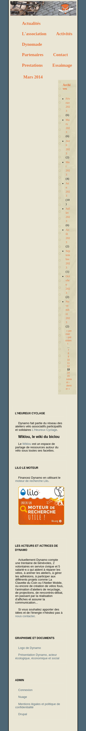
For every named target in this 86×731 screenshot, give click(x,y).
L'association (34, 33)
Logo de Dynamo (29, 648)
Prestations (32, 65)
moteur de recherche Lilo (31, 481)
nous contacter (25, 616)
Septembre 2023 (68, 259)
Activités (64, 33)
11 (68, 363)
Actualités (31, 23)
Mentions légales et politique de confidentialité (37, 705)
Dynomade (32, 44)
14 (68, 372)
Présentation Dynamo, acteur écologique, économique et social (37, 656)
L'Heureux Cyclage (44, 430)
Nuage (22, 697)
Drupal (22, 714)
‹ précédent (68, 340)
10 (68, 360)
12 (68, 366)
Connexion (25, 690)
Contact (60, 54)
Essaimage (62, 65)
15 (68, 376)
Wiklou (26, 444)
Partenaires (33, 54)
